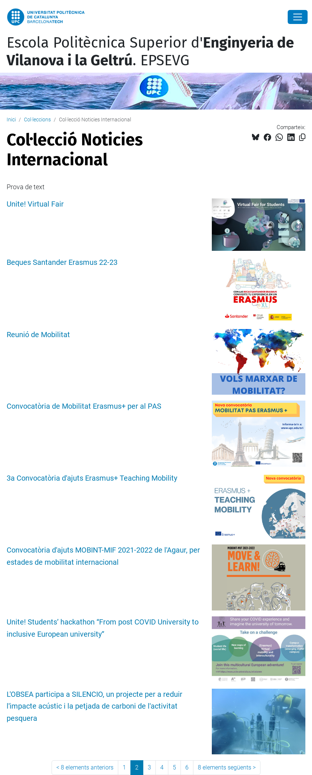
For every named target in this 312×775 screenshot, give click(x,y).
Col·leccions (37, 119)
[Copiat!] (302, 137)
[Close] (298, 17)
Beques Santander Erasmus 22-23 (62, 262)
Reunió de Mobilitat (38, 335)
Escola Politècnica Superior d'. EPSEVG (150, 51)
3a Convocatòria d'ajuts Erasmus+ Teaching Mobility (92, 478)
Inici (11, 119)
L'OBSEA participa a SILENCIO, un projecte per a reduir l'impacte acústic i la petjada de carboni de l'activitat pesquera (94, 706)
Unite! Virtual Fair (35, 204)
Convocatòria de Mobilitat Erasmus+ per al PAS (84, 406)
